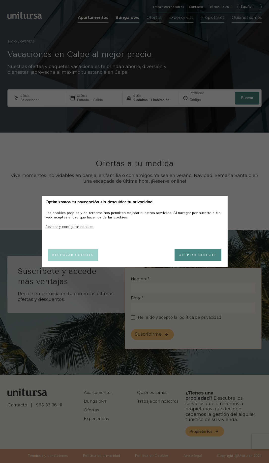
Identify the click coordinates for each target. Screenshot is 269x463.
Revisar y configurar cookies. (69, 226)
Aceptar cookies (196, 255)
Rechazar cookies (75, 255)
